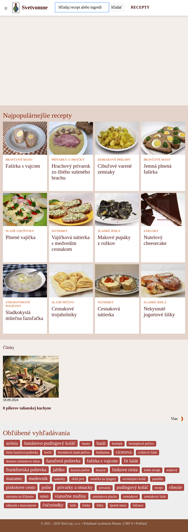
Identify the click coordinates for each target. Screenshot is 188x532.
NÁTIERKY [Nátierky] (60, 231)
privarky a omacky (75, 487)
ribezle (175, 487)
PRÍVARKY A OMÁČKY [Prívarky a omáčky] (68, 159)
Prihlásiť (141, 523)
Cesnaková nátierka (109, 311)
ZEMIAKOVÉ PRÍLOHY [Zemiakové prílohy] (114, 159)
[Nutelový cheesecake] (163, 209)
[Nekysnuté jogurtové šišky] (163, 280)
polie (46, 487)
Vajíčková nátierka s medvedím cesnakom (71, 243)
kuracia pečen (80, 470)
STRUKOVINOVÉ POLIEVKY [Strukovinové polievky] (18, 304)
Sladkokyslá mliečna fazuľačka (24, 315)
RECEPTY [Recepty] (140, 7)
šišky (99, 505)
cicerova (124, 452)
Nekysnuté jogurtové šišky (159, 311)
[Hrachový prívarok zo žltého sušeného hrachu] (71, 138)
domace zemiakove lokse (23, 461)
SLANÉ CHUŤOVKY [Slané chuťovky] (20, 231)
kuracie (101, 470)
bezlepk (117, 443)
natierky (59, 479)
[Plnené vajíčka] (25, 209)
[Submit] (116, 7)
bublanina (102, 452)
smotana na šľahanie (20, 496)
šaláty (86, 505)
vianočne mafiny (70, 496)
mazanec (14, 478)
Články (8, 347)
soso (44, 496)
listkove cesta (125, 469)
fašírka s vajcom (102, 460)
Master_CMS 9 (122, 523)
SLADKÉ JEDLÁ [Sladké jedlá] (109, 231)
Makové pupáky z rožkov (114, 240)
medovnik (38, 478)
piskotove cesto (20, 487)
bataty (86, 443)
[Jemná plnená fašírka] (163, 138)
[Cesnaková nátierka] (117, 280)
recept (158, 488)
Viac (177, 419)
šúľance (138, 505)
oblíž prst (77, 479)
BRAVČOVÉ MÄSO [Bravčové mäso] (19, 159)
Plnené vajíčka (20, 237)
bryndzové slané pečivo (74, 452)
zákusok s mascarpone (21, 505)
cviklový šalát (147, 452)
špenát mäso (118, 505)
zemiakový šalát (155, 496)
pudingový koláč (132, 487)
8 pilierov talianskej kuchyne (27, 408)
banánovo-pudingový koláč (49, 443)
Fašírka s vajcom (23, 166)
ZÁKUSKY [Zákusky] (151, 231)
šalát (73, 505)
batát (101, 443)
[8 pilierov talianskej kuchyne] (31, 376)
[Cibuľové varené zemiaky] (117, 138)
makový (171, 470)
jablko (59, 469)
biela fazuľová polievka (22, 452)
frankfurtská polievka (26, 469)
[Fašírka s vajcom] (25, 138)
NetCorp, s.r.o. (71, 523)
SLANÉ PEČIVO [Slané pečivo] (63, 302)
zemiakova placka (105, 496)
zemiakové (130, 496)
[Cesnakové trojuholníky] (71, 280)
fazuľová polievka (63, 460)
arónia (12, 443)
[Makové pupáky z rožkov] (117, 209)
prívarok (104, 488)
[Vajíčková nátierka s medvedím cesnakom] (71, 209)
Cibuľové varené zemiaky (115, 169)
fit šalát (131, 460)
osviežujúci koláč (134, 479)
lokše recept (152, 470)
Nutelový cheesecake (155, 240)
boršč (48, 452)
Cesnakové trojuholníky (64, 311)
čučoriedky (53, 504)
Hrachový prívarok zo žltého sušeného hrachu (71, 171)
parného (157, 479)
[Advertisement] (94, 68)
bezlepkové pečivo (141, 443)
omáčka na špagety (103, 479)
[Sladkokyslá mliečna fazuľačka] (25, 280)
